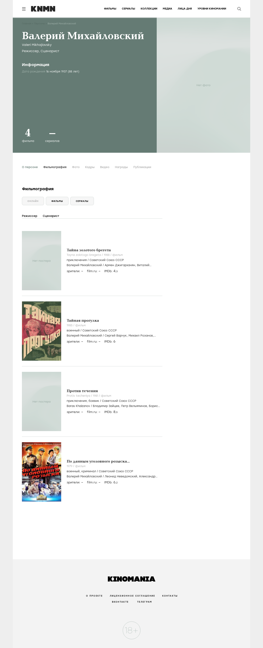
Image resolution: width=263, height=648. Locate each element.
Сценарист (50, 51)
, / (101, 401)
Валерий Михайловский (84, 265)
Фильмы (110, 8)
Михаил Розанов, (141, 335)
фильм (117, 255)
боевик (94, 401)
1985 (70, 325)
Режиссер (30, 51)
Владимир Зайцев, (107, 406)
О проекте (94, 596)
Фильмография (54, 167)
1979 (70, 466)
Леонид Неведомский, (122, 476)
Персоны (39, 23)
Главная (26, 23)
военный (73, 330)
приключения (77, 260)
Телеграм (144, 602)
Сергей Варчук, (117, 335)
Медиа (167, 8)
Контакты (170, 596)
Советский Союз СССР (106, 260)
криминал (88, 471)
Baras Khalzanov (78, 406)
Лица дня (185, 8)
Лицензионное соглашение (132, 596)
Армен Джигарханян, (121, 265)
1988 (107, 255)
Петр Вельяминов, (135, 406)
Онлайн (33, 201)
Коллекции (149, 8)
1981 (96, 395)
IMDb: (111, 271)
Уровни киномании (211, 8)
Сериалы (128, 8)
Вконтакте (120, 602)
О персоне (30, 167)
